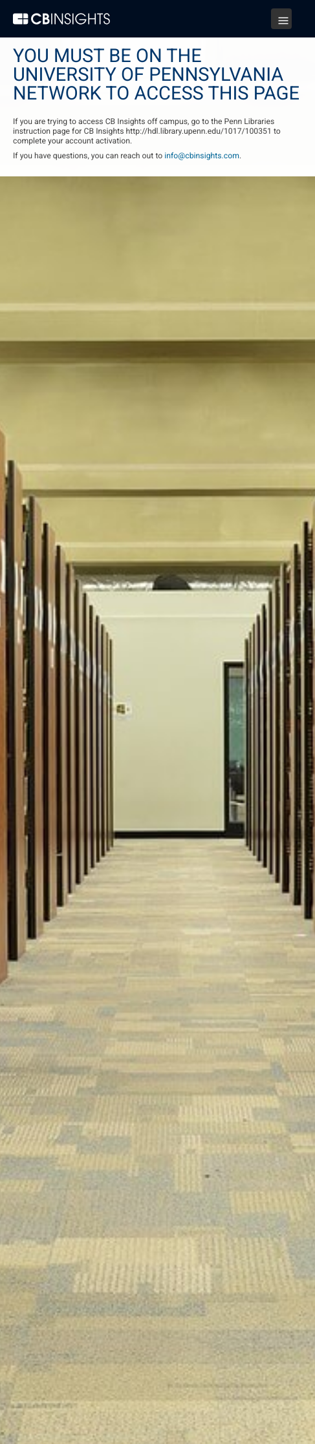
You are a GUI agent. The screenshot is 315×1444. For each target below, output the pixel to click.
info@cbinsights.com (201, 155)
